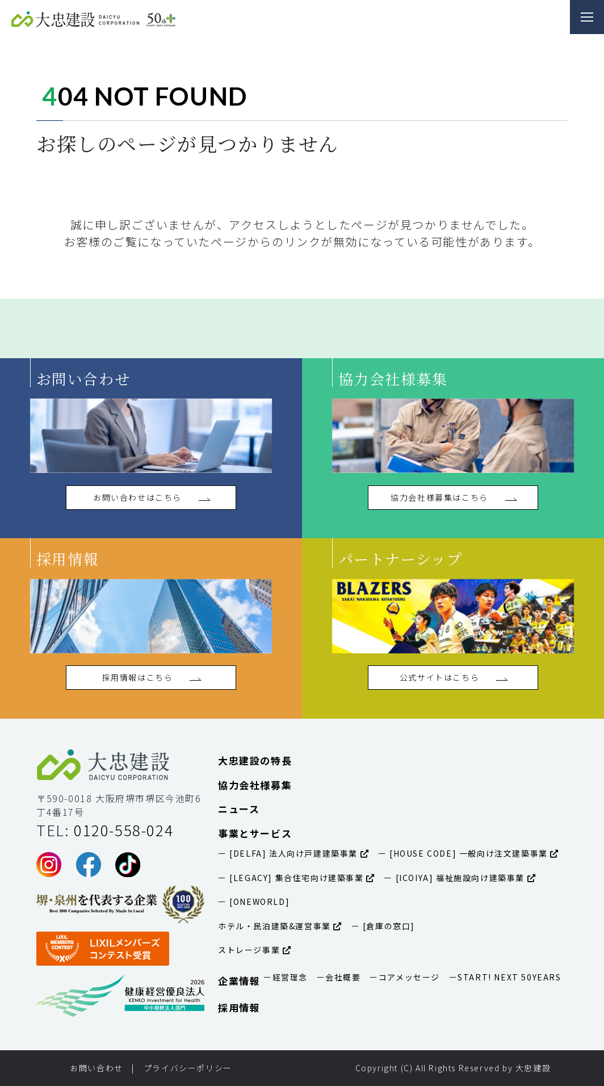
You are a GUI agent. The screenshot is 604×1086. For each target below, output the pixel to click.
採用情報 (239, 1007)
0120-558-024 (123, 829)
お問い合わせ (96, 1068)
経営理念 (290, 977)
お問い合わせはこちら (151, 497)
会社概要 (342, 977)
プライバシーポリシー (188, 1068)
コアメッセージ (409, 977)
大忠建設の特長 (255, 760)
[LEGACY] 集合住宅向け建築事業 (301, 877)
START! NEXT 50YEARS (509, 977)
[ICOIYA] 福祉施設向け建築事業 (464, 877)
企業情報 (239, 981)
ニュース (238, 809)
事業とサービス (255, 833)
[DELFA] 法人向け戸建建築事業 (298, 853)
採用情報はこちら (151, 677)
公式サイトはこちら (453, 677)
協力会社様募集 (255, 785)
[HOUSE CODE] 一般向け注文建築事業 (473, 853)
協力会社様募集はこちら (453, 497)
